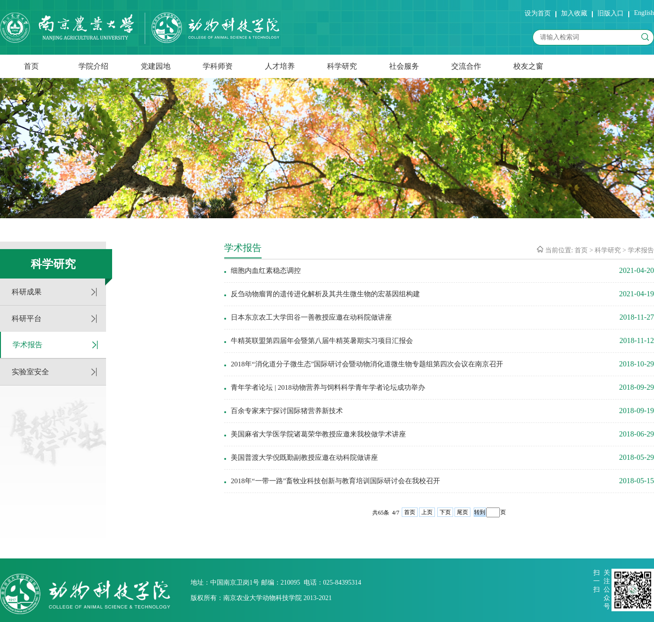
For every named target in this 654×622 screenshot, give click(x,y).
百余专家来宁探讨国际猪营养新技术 (287, 411)
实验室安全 (30, 372)
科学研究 (342, 66)
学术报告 (28, 345)
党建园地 (156, 66)
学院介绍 (93, 66)
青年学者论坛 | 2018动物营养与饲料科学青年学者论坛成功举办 (328, 387)
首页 (31, 66)
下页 (445, 512)
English (644, 12)
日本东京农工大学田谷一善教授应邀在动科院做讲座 (311, 317)
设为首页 (538, 13)
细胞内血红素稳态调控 (266, 270)
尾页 (462, 512)
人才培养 (280, 66)
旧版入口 (610, 13)
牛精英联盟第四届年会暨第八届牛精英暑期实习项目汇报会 (322, 340)
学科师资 (218, 66)
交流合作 (466, 66)
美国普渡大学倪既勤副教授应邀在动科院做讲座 (304, 457)
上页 (427, 512)
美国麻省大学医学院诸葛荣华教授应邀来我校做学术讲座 (318, 434)
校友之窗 (528, 66)
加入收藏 (574, 13)
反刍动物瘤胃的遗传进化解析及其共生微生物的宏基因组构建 (325, 294)
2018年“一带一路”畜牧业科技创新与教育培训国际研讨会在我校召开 (335, 481)
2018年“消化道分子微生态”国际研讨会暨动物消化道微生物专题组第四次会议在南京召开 (367, 364)
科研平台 (27, 318)
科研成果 (27, 292)
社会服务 (404, 66)
